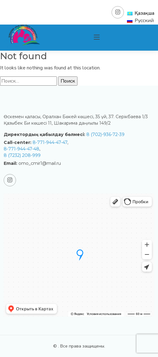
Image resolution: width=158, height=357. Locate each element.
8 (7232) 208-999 (22, 155)
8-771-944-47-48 (21, 149)
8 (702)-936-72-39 (105, 134)
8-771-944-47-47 (50, 142)
